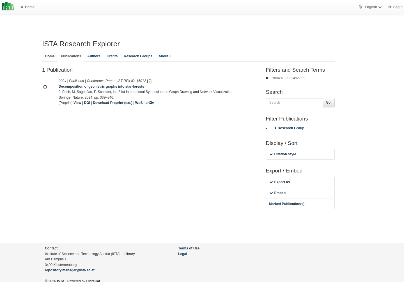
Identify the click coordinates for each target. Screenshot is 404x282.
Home (27, 7)
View (77, 103)
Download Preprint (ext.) (112, 103)
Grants (112, 56)
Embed (277, 193)
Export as (279, 182)
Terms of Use (188, 248)
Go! (329, 102)
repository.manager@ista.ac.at (70, 270)
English (371, 7)
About (165, 56)
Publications (71, 56)
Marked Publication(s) (286, 204)
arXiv (150, 103)
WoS (139, 103)
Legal (182, 254)
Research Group (288, 128)
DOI (87, 103)
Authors (93, 56)
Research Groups (138, 56)
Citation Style (282, 154)
